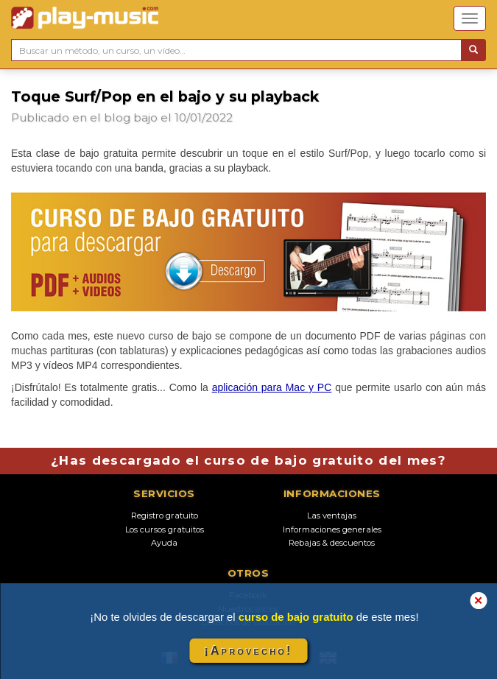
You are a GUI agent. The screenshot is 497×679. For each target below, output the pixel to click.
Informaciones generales (332, 529)
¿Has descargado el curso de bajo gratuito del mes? (248, 460)
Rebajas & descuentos (332, 543)
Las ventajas (331, 515)
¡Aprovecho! (248, 650)
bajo (145, 117)
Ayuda (164, 543)
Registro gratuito (164, 515)
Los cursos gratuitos (164, 529)
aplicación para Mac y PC (272, 387)
